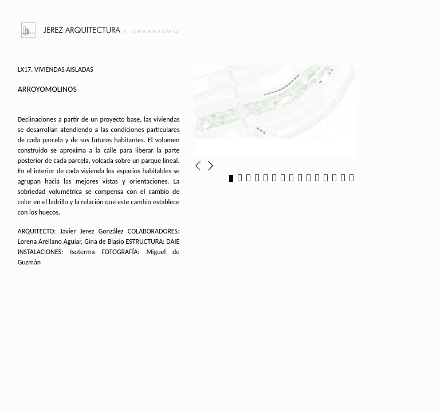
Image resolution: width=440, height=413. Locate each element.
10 (308, 178)
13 (334, 178)
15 (351, 178)
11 (317, 178)
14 (343, 178)
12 (325, 178)
